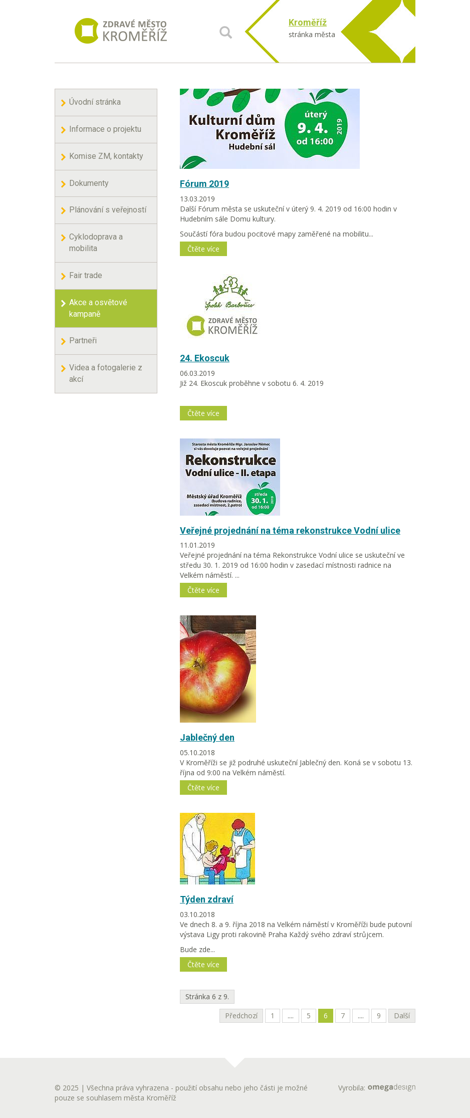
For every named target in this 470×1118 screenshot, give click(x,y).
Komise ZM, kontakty (106, 156)
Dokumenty (89, 183)
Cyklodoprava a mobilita (96, 242)
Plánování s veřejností (107, 209)
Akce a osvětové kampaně (98, 308)
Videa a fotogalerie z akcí (105, 373)
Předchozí (241, 1015)
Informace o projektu (105, 129)
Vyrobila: (376, 1087)
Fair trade (85, 275)
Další (402, 1015)
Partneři (83, 340)
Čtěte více (203, 249)
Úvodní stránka (95, 102)
